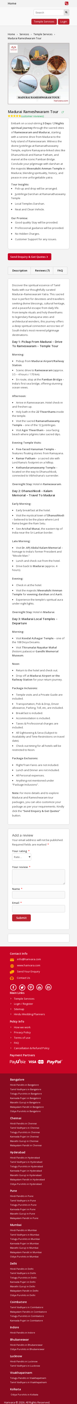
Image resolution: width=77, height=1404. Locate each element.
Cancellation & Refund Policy (31, 1047)
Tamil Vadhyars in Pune (23, 1199)
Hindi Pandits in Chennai (23, 1122)
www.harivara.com (28, 965)
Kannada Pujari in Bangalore (25, 1097)
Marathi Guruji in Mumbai (24, 1247)
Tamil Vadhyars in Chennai (24, 1127)
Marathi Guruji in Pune (22, 1212)
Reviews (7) (42, 270)
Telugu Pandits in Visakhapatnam (28, 1377)
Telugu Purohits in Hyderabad (26, 1165)
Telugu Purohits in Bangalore (26, 1092)
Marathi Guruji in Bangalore (25, 1101)
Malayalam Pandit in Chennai (26, 1144)
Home (12, 3)
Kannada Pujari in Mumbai (24, 1242)
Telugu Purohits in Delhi (23, 1276)
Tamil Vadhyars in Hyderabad (26, 1161)
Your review (21, 866)
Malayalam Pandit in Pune (24, 1217)
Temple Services (44, 21)
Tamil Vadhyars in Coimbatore (26, 1306)
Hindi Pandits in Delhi (21, 1268)
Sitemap (19, 1008)
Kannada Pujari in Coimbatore (26, 1319)
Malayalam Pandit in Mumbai (26, 1251)
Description (19, 270)
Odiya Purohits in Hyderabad (26, 1183)
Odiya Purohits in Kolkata (24, 1393)
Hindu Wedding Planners (29, 1013)
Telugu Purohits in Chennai (25, 1131)
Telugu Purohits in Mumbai (25, 1238)
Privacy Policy (22, 1032)
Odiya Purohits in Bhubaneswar (27, 1348)
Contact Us (23, 977)
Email (17, 902)
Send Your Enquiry (28, 971)
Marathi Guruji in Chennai (24, 1140)
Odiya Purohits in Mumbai (24, 1255)
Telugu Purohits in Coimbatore (27, 1315)
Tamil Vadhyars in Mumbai (24, 1234)
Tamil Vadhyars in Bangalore (25, 1088)
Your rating (21, 851)
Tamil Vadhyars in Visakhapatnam (28, 1381)
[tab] (20, 271)
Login (63, 21)
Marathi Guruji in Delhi (22, 1285)
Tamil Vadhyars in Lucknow (25, 1365)
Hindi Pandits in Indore (22, 1331)
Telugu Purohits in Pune (23, 1204)
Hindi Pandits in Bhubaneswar (26, 1344)
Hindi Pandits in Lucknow (24, 1360)
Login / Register (23, 1003)
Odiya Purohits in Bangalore (25, 1110)
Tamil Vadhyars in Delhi (23, 1272)
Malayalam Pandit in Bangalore (27, 1106)
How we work (22, 1026)
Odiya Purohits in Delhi (22, 1294)
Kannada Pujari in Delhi (23, 1281)
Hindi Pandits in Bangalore (24, 1084)
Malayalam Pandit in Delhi (24, 1290)
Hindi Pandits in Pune (21, 1195)
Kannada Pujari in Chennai (24, 1135)
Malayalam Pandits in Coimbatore (28, 1311)
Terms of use (22, 1037)
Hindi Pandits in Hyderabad (25, 1156)
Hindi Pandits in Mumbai (23, 1229)
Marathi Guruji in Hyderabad (25, 1174)
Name (17, 888)
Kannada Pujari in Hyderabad (26, 1170)
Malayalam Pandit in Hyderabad (27, 1178)
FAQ (60, 270)
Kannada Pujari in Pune (23, 1208)
